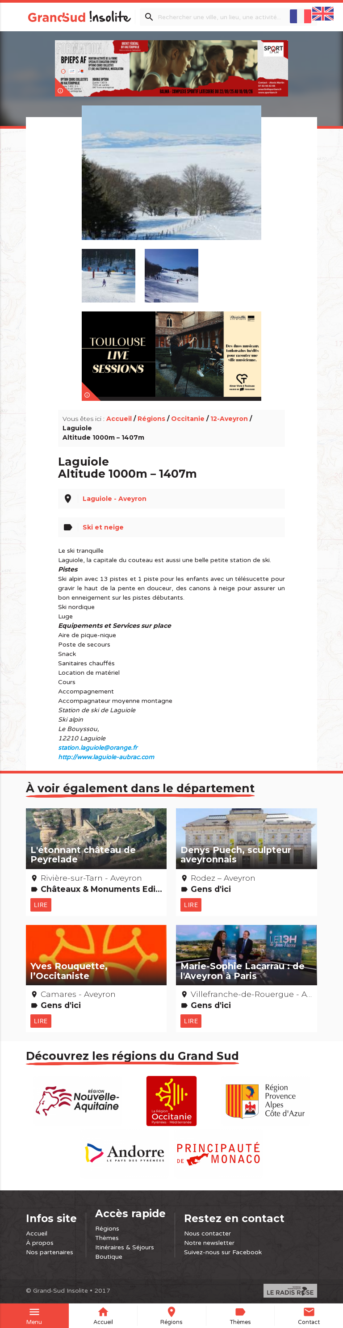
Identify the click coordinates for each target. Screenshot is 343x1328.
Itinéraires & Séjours (124, 1247)
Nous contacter (207, 1233)
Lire (41, 904)
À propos (40, 1243)
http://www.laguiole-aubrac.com (106, 757)
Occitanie (188, 419)
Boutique (108, 1257)
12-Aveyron (229, 419)
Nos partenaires (49, 1252)
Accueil (119, 419)
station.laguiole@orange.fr (97, 748)
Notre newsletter (209, 1243)
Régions (151, 419)
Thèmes (107, 1238)
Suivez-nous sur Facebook (223, 1252)
